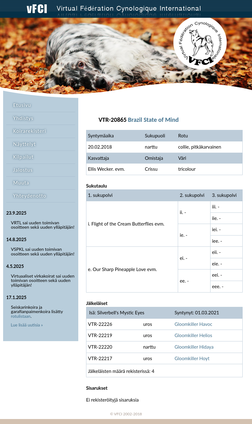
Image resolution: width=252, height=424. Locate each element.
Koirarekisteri (29, 131)
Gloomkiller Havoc (193, 324)
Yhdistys (23, 118)
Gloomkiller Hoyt (192, 358)
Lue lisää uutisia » (27, 324)
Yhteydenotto (29, 196)
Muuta (21, 182)
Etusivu (22, 105)
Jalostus (23, 170)
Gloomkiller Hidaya (194, 347)
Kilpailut (23, 157)
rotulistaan (21, 316)
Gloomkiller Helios (193, 335)
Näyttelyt (24, 144)
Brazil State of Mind (153, 119)
